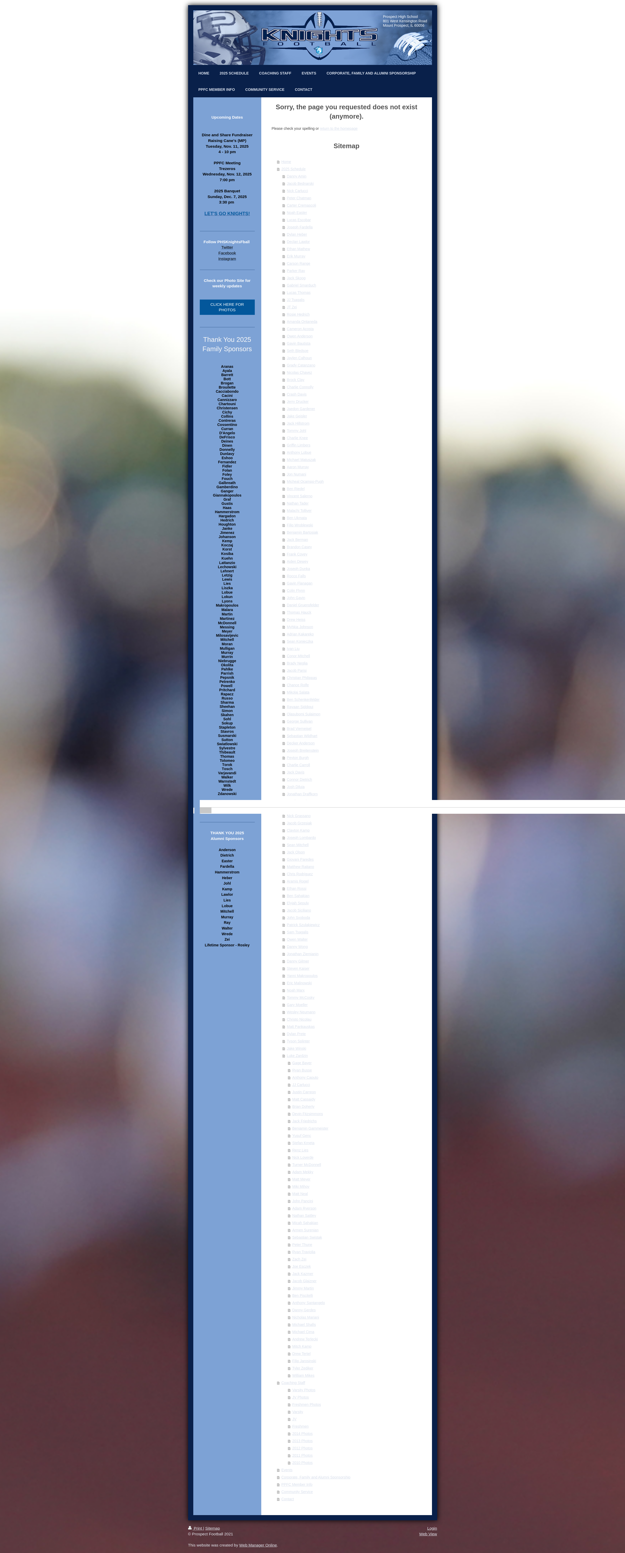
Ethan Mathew (298, 249)
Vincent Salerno (300, 496)
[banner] (227, 804)
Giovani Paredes (300, 859)
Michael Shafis (304, 1325)
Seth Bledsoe (297, 351)
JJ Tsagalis (296, 300)
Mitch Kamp (302, 1346)
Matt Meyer (301, 1179)
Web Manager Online (258, 1545)
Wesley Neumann (301, 1012)
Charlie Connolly (300, 387)
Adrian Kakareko (300, 634)
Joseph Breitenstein (303, 750)
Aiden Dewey (297, 561)
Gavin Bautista (299, 343)
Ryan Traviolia (303, 1252)
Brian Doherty (303, 1106)
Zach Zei (299, 1259)
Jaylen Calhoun (299, 358)
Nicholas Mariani (305, 1317)
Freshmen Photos (306, 1404)
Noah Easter (297, 213)
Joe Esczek (301, 1266)
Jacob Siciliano (299, 910)
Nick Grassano (299, 816)
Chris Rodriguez (300, 874)
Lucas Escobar (299, 220)
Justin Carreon (304, 1092)
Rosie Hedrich (298, 314)
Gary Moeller (297, 1005)
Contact (287, 1499)
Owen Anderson (300, 336)
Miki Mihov (301, 1186)
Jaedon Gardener (301, 409)
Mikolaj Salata (298, 692)
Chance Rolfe (298, 685)
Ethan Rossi (296, 888)
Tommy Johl (296, 431)
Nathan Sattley (304, 1215)
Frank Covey (297, 554)
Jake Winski (296, 1048)
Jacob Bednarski (300, 183)
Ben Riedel (296, 489)
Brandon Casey (299, 547)
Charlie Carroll (298, 765)
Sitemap (212, 1528)
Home (286, 162)
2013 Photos (302, 1441)
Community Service (297, 1492)
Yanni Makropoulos (302, 976)
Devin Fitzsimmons (307, 1114)
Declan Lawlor (298, 242)
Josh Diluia (296, 787)
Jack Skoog (296, 278)
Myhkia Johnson (300, 627)
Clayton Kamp (298, 830)
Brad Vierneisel (299, 729)
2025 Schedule (293, 169)
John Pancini (302, 1201)
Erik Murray (296, 256)
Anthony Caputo (305, 1077)
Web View (428, 1534)
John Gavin (296, 598)
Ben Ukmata (297, 518)
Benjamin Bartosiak (302, 532)
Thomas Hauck (299, 612)
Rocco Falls (296, 576)
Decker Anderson (301, 743)
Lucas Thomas (299, 292)
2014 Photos (302, 1434)
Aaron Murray (298, 467)
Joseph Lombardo (301, 838)
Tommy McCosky (301, 997)
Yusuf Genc (301, 1136)
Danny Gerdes (304, 1310)
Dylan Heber (297, 234)
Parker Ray (296, 271)
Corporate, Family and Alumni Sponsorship (316, 1477)
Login (432, 1528)
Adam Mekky (302, 1172)
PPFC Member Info (297, 1484)
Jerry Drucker (298, 401)
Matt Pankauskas (301, 1027)
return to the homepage (339, 128)
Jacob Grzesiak (299, 823)
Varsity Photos (303, 1390)
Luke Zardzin (297, 1056)
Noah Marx (296, 990)
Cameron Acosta (300, 329)
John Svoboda (298, 917)
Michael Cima (303, 1332)
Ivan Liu (293, 649)
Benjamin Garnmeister (310, 1128)
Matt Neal (300, 1194)
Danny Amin (296, 176)
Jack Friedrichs (304, 1121)
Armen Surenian (305, 1230)
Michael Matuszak (301, 460)
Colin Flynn (296, 590)
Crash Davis (297, 394)
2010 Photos (302, 1463)
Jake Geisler (297, 416)
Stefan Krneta (303, 1143)
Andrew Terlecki (305, 1339)
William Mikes (303, 1375)
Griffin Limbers (299, 445)
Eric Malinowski (299, 983)
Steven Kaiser (298, 968)
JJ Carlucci (301, 1085)
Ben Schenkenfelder (303, 699)
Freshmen (300, 1426)
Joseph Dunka (298, 569)
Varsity (297, 1412)
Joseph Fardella (300, 227)
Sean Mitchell (298, 845)
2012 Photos (302, 1448)
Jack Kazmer (302, 1274)
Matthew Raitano (300, 867)
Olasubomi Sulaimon (303, 714)
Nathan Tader (298, 503)
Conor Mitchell (298, 656)
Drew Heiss (296, 620)
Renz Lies (300, 1150)
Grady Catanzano (301, 365)
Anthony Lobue (299, 452)
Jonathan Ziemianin (303, 954)
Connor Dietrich (299, 779)
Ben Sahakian (298, 896)
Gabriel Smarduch (301, 285)
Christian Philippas (302, 678)
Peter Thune (302, 1245)
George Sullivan (300, 721)
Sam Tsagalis (297, 932)
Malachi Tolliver (299, 510)
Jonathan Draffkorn (302, 794)
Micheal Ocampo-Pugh (305, 481)
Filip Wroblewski (300, 525)
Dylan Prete (296, 1034)
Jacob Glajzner (304, 1281)
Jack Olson (296, 852)
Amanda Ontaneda (302, 322)
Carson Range (298, 263)
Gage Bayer (302, 1063)
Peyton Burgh (298, 758)
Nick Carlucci (297, 191)
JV (294, 1419)
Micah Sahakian (305, 1223)
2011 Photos (302, 1455)
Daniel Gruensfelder (303, 605)
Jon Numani (296, 474)
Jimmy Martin (303, 1288)
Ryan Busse (302, 1070)
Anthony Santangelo (308, 1303)
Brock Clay (296, 380)
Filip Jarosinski (304, 1361)
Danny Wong (297, 947)
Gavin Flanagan (300, 583)
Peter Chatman (299, 198)
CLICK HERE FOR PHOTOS (227, 307)
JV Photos (300, 1397)
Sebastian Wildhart (302, 736)
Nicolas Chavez (299, 372)
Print (195, 1528)
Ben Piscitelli (302, 1295)
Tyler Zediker (302, 1368)
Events (287, 1470)
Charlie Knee (297, 438)
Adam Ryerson (304, 1208)
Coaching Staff (293, 1383)
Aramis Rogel (298, 881)
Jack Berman (297, 540)
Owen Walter (297, 939)
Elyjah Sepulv (298, 903)
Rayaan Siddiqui (300, 707)
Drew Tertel (301, 1354)
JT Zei (292, 307)
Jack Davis (296, 772)
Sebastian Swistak (307, 1237)
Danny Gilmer (298, 961)
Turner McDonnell (306, 1165)
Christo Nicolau (299, 1019)
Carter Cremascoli (301, 205)
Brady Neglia (297, 663)
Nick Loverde (303, 1157)
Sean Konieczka (300, 641)
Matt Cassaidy (303, 1099)
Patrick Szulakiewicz (303, 925)
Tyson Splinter (298, 1041)
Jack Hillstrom (298, 423)
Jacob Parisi (297, 670)
